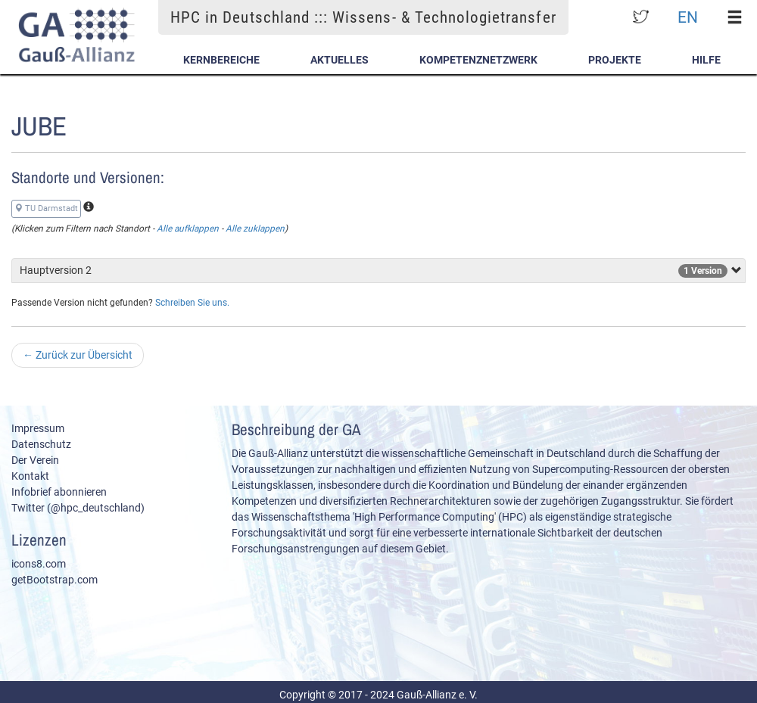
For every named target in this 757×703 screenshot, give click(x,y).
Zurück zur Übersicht (77, 355)
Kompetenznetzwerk (478, 60)
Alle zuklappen (255, 228)
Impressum (37, 428)
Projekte (614, 60)
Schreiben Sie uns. (192, 302)
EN (688, 17)
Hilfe (706, 60)
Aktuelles (339, 60)
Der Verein (35, 460)
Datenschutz (41, 444)
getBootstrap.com (54, 580)
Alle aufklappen (188, 228)
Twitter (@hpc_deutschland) (78, 508)
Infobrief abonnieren (59, 492)
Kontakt (30, 476)
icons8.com (38, 564)
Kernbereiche (221, 60)
